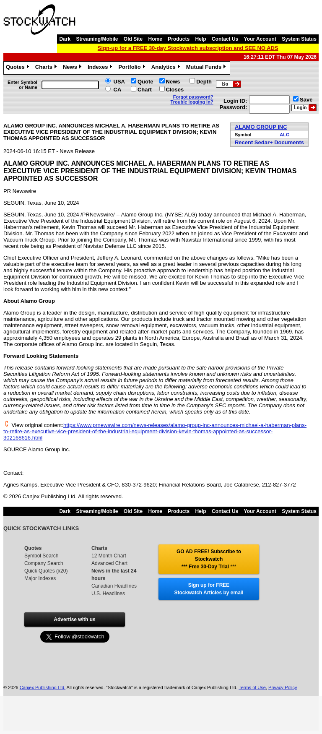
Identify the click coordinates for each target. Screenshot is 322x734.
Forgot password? (193, 96)
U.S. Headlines (108, 593)
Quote (145, 81)
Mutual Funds (207, 68)
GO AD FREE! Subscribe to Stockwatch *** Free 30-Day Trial (209, 559)
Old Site (133, 39)
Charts (47, 68)
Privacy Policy (282, 687)
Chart (145, 89)
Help (200, 39)
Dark (64, 39)
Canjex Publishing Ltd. (42, 687)
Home (155, 39)
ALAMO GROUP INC (261, 127)
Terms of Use (252, 687)
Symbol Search (41, 556)
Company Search (43, 563)
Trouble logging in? (192, 101)
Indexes (101, 68)
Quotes (18, 68)
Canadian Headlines (114, 586)
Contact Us (225, 39)
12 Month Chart (108, 556)
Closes (175, 89)
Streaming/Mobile (97, 39)
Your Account (260, 39)
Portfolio (132, 68)
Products (179, 39)
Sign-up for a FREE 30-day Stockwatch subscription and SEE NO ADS (188, 48)
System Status (299, 39)
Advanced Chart (109, 563)
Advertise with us (74, 619)
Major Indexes (40, 578)
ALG (284, 134)
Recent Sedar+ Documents (269, 142)
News (73, 68)
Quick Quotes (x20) (46, 571)
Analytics (166, 68)
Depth (204, 81)
